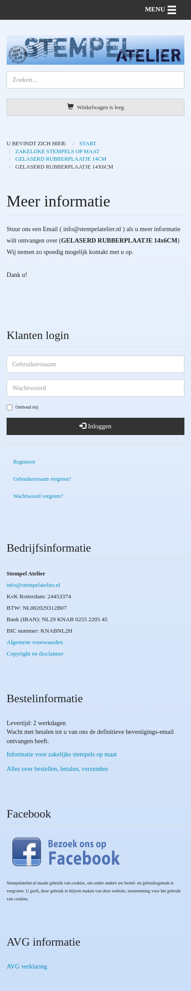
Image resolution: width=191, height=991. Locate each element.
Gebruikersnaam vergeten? (42, 479)
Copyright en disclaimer (35, 653)
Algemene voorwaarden (35, 642)
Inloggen (95, 426)
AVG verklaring (27, 966)
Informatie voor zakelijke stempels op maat (62, 754)
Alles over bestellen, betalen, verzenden (57, 768)
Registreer (24, 462)
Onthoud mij (22, 407)
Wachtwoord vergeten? (38, 496)
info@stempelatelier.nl (33, 585)
